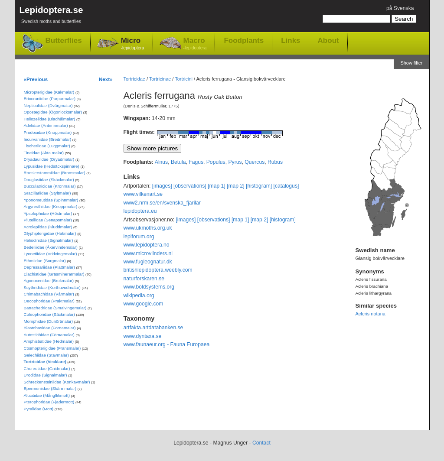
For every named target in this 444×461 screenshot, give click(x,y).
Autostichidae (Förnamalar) (49, 334)
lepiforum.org (139, 237)
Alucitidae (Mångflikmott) (47, 395)
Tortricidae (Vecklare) (45, 361)
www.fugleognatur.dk (148, 262)
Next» (106, 79)
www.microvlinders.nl (148, 253)
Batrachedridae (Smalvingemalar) (55, 307)
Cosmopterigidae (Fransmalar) (52, 348)
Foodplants (244, 40)
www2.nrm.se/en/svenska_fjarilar (162, 203)
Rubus (275, 162)
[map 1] (216, 186)
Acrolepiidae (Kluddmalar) (48, 226)
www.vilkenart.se (143, 194)
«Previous (36, 79)
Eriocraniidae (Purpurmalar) (49, 98)
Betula (178, 162)
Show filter (411, 62)
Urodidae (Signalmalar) (45, 375)
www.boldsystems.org (149, 287)
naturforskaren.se (144, 279)
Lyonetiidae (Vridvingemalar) (50, 253)
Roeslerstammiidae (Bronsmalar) (54, 172)
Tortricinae (160, 78)
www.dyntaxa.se (143, 336)
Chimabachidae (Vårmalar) (49, 294)
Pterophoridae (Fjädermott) (49, 401)
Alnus (161, 162)
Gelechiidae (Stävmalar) (46, 355)
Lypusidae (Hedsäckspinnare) (51, 166)
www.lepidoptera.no (147, 245)
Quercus (254, 162)
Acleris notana (370, 313)
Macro (195, 44)
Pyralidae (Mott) (39, 408)
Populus (215, 162)
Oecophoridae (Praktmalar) (49, 301)
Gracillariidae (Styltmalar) (47, 193)
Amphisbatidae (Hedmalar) (49, 341)
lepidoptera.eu (140, 211)
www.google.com (143, 304)
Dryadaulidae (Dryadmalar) (49, 159)
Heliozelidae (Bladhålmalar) (49, 119)
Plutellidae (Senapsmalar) (48, 220)
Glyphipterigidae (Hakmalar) (50, 233)
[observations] (189, 186)
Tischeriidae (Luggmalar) (47, 145)
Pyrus (235, 162)
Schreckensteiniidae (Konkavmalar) (57, 382)
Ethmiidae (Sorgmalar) (45, 260)
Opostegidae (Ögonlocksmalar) (53, 112)
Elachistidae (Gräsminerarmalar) (54, 274)
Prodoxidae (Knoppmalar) (48, 132)
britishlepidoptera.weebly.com (158, 270)
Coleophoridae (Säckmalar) (49, 314)
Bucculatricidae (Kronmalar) (50, 186)
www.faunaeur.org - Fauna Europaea (167, 344)
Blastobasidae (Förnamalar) (50, 327)
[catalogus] (286, 186)
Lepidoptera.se (51, 16)
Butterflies (64, 40)
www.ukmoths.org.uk (148, 228)
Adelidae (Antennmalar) (46, 125)
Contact (261, 443)
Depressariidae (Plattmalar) (49, 267)
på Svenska (400, 8)
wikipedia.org (139, 295)
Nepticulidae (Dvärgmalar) (48, 105)
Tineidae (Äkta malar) (44, 152)
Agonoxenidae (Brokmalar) (49, 280)
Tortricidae (134, 78)
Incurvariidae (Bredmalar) (48, 139)
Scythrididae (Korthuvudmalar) (52, 287)
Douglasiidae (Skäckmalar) (49, 179)
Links (290, 40)
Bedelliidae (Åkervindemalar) (51, 247)
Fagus (196, 162)
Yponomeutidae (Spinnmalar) (51, 200)
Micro (132, 44)
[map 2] (236, 186)
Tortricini (184, 78)
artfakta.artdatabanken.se (153, 328)
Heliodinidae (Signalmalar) (48, 240)
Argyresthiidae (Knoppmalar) (51, 206)
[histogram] (259, 186)
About (328, 40)
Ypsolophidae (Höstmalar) (48, 213)
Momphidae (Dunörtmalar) (48, 321)
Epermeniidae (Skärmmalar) (50, 388)
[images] (162, 186)
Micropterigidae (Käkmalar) (49, 92)
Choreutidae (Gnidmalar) (47, 368)
